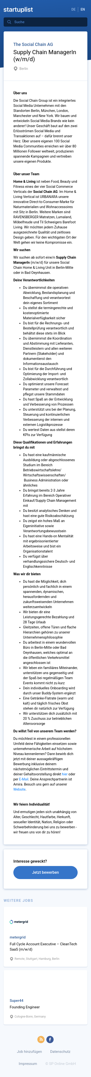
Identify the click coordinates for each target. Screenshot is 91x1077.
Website (19, 789)
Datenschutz (60, 1051)
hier (64, 774)
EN (83, 9)
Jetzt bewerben (45, 872)
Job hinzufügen (29, 1051)
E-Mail (23, 779)
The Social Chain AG (33, 44)
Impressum (28, 1064)
